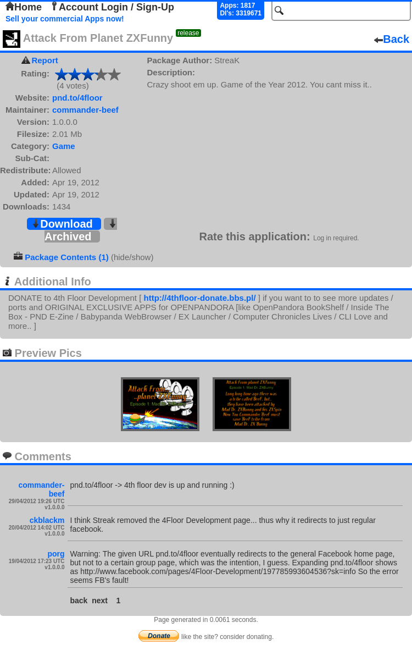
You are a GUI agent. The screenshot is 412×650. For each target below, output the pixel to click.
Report (44, 60)
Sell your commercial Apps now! (64, 18)
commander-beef (85, 109)
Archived (80, 231)
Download (62, 224)
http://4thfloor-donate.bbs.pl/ (199, 297)
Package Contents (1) (67, 257)
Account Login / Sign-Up (112, 7)
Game (63, 146)
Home (23, 7)
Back (391, 39)
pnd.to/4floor (77, 97)
